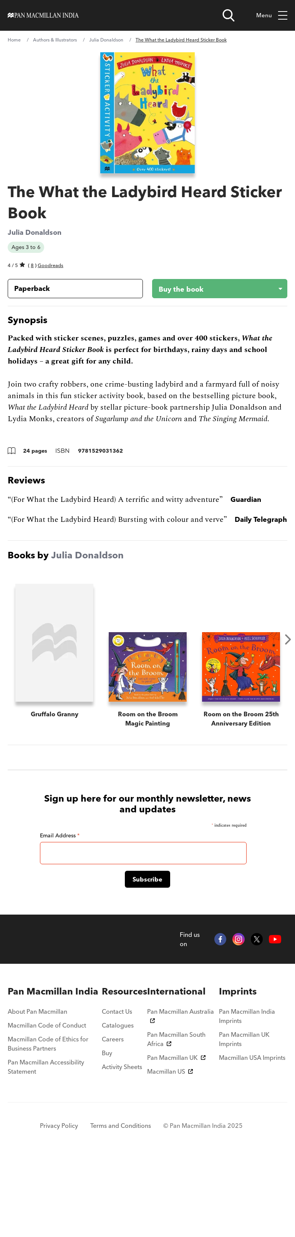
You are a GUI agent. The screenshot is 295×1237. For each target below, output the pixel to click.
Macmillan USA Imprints (252, 1150)
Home (14, 40)
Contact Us (117, 1104)
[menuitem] (55, 1084)
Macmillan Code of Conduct (47, 1118)
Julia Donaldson (106, 40)
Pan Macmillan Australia (180, 1108)
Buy (107, 1146)
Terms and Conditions (120, 1218)
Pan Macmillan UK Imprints (244, 1132)
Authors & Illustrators (55, 40)
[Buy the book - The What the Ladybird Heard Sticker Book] (213, 288)
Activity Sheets (122, 1160)
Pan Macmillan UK (176, 1150)
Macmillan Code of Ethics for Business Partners (48, 1136)
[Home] (43, 15)
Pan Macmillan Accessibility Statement (46, 1159)
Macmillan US (170, 1164)
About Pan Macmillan (37, 1104)
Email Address (60, 928)
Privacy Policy (59, 1218)
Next (288, 639)
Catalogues (118, 1118)
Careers (113, 1132)
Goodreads (50, 265)
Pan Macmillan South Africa (176, 1132)
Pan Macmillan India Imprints (247, 1109)
